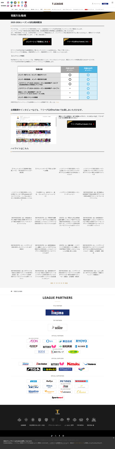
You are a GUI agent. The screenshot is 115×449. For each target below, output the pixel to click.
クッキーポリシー (79, 443)
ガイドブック (89, 9)
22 (57, 283)
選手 (41, 9)
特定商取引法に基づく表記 (37, 425)
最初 (52, 283)
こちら (57, 102)
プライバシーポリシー (54, 425)
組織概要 (23, 425)
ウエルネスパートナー (78, 9)
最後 (66, 283)
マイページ (97, 4)
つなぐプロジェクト (67, 9)
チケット (27, 9)
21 (54, 283)
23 (59, 283)
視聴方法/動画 (47, 9)
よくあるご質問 (69, 425)
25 (63, 283)
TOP (12, 9)
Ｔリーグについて (99, 9)
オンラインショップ (56, 9)
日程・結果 (21, 9)
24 (61, 283)
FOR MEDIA (80, 425)
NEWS (16, 9)
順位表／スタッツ (35, 9)
